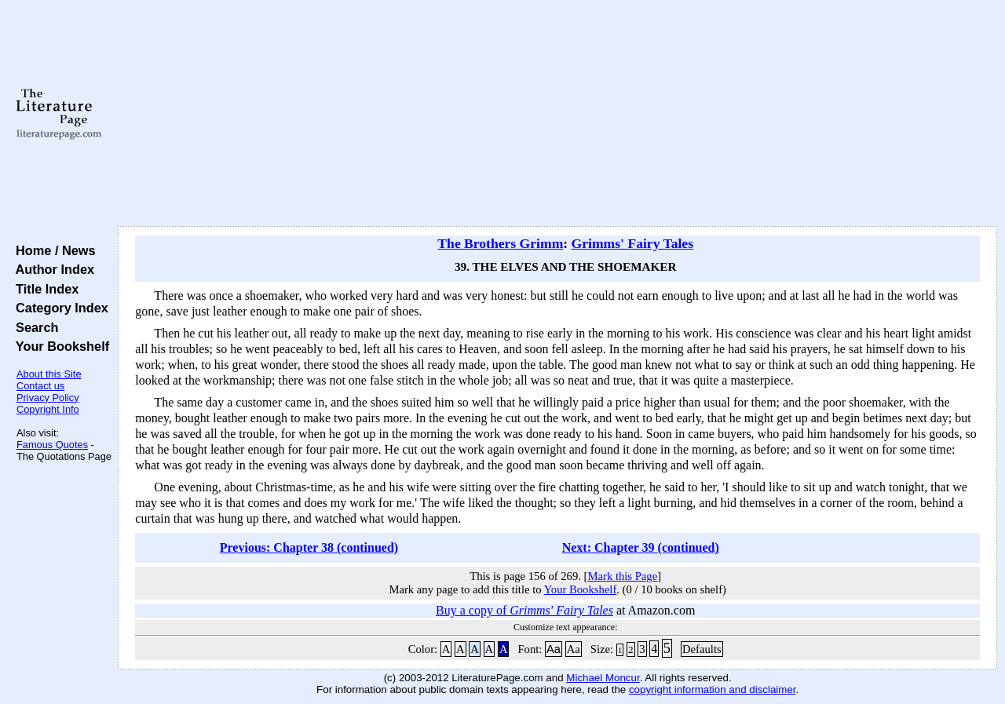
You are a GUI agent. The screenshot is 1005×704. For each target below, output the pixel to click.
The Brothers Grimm (500, 243)
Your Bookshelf (59, 346)
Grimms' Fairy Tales (632, 243)
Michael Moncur (602, 678)
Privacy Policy (47, 397)
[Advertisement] (558, 114)
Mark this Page (622, 576)
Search (33, 327)
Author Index (51, 269)
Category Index (58, 308)
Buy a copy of (524, 610)
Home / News (52, 250)
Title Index (44, 289)
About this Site (49, 374)
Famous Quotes (52, 444)
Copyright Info (47, 409)
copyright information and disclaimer (712, 689)
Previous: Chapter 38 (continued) (309, 547)
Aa (553, 649)
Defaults (702, 649)
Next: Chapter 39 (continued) (640, 547)
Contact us (40, 386)
